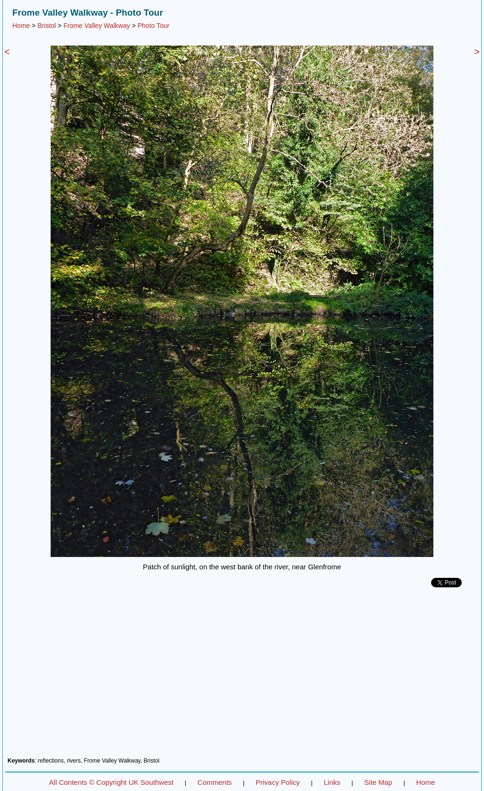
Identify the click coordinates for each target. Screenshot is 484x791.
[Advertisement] (242, 676)
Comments (215, 782)
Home (21, 25)
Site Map (378, 782)
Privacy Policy (278, 782)
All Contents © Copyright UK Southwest (111, 782)
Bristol (46, 25)
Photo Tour (153, 25)
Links (332, 782)
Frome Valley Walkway (96, 25)
